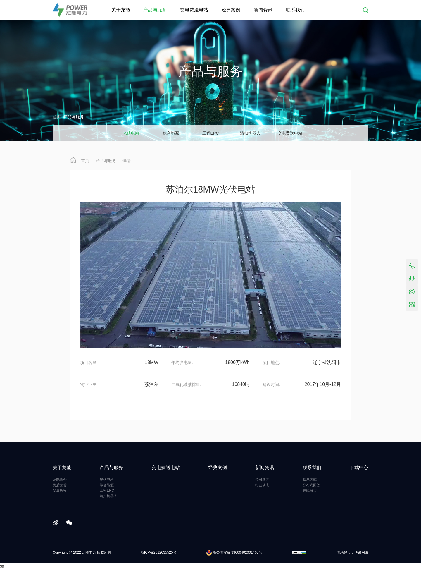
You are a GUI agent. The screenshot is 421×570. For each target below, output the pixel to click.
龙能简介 (60, 479)
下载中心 (359, 467)
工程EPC (107, 490)
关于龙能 (120, 9)
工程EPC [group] (210, 133)
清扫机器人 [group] (250, 133)
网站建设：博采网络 (352, 552)
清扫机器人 (108, 496)
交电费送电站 (194, 9)
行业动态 (262, 485)
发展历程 (60, 490)
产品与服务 (155, 9)
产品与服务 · (108, 161)
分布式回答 (311, 485)
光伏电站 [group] (131, 133)
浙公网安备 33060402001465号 (234, 553)
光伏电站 (107, 479)
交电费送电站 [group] (290, 133)
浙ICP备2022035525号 (159, 552)
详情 (126, 161)
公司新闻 (262, 479)
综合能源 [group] (171, 133)
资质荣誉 (60, 485)
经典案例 (231, 9)
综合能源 (107, 485)
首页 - (58, 117)
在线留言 (310, 490)
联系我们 (295, 9)
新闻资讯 (263, 9)
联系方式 (310, 479)
